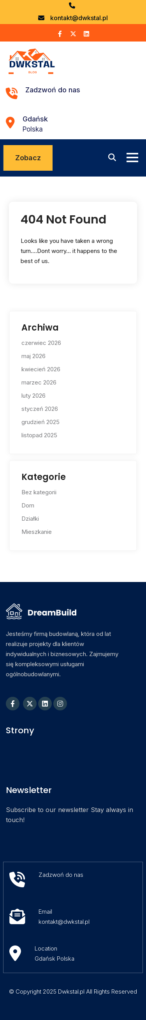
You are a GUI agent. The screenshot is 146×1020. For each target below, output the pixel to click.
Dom (27, 505)
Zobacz (28, 158)
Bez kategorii (38, 492)
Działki (30, 518)
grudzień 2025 (40, 422)
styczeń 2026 (39, 408)
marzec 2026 (38, 382)
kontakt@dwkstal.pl (79, 18)
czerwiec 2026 (41, 342)
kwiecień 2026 (40, 369)
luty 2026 (33, 395)
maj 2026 (33, 356)
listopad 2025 (39, 435)
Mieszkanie (36, 531)
